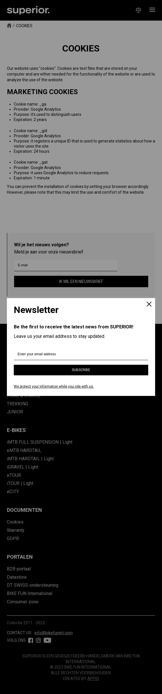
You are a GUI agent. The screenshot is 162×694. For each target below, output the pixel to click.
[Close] (149, 305)
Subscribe (81, 370)
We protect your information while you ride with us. (54, 386)
